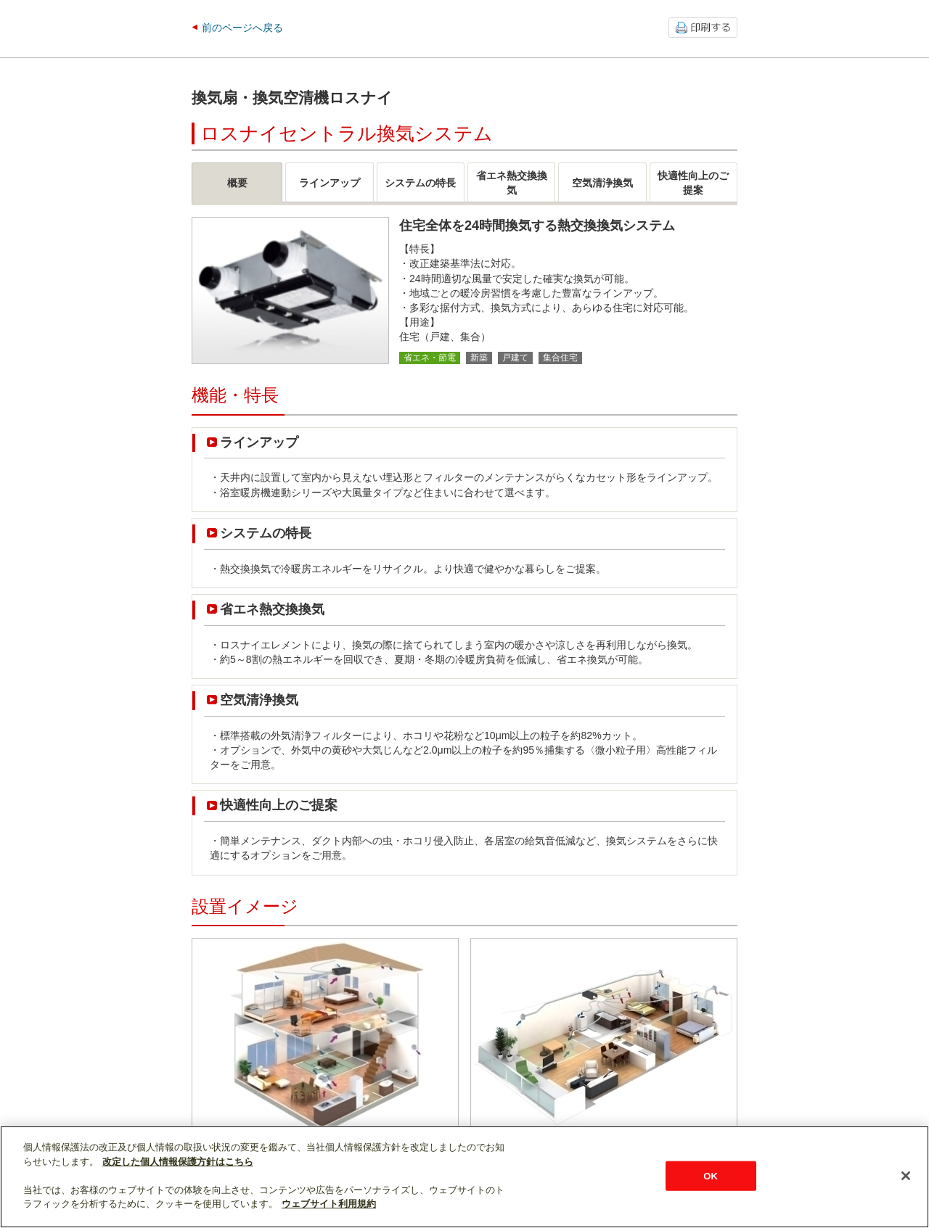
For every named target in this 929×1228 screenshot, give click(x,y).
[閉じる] (906, 1176)
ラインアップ (259, 442)
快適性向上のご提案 (278, 805)
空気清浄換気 (259, 700)
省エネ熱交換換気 (272, 609)
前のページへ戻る (242, 27)
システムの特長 (265, 533)
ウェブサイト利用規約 (329, 1203)
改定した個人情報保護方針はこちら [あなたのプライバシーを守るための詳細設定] (177, 1161)
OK (710, 1175)
